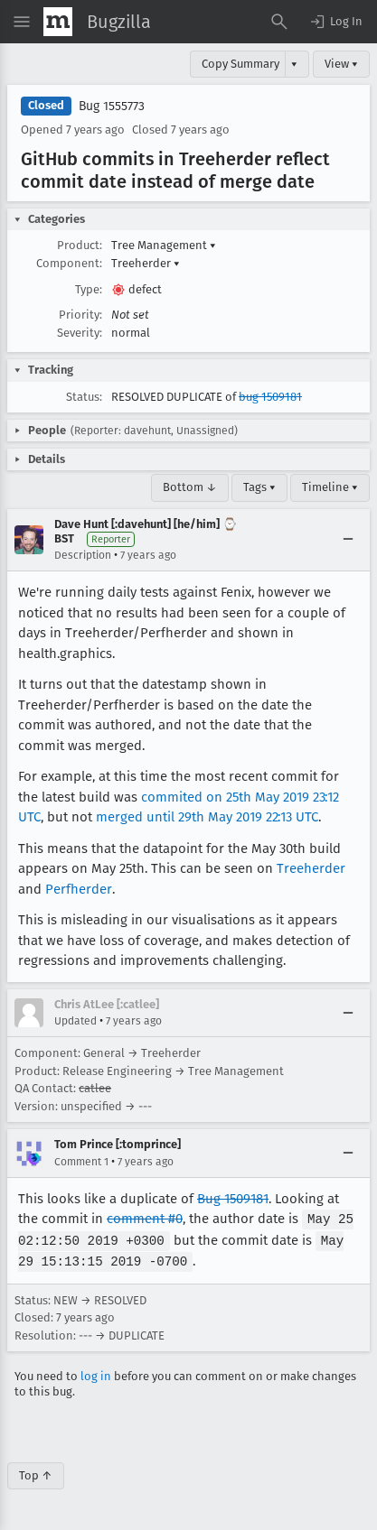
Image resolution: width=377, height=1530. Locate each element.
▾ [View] (294, 63)
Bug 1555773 (112, 106)
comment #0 (145, 1218)
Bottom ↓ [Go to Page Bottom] (190, 487)
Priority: (80, 314)
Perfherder (78, 889)
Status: (84, 396)
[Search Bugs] (279, 21)
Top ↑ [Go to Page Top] (35, 1472)
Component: (69, 263)
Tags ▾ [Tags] (259, 487)
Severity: (79, 332)
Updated (75, 1021)
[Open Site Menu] (21, 21)
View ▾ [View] (341, 63)
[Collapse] (348, 539)
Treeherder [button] (145, 263)
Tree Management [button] (163, 245)
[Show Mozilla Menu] (57, 21)
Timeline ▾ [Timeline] (330, 487)
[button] (335, 21)
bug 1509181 (270, 396)
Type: (88, 289)
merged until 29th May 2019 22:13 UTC (207, 817)
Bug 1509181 (233, 1199)
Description (82, 555)
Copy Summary (240, 63)
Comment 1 (81, 1161)
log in (95, 1373)
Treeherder (311, 868)
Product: (79, 245)
